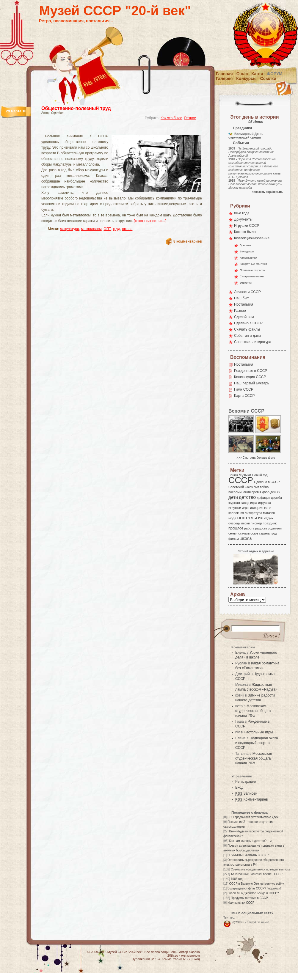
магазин (269, 513)
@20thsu (238, 922)
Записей (246, 793)
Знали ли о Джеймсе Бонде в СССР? (253, 893)
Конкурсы (246, 78)
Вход (239, 787)
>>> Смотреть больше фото (255, 457)
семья (232, 533)
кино (267, 508)
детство (247, 497)
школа (127, 229)
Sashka (194, 952)
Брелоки (245, 245)
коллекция (236, 513)
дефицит (263, 497)
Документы (243, 219)
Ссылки (268, 78)
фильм (233, 538)
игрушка (264, 502)
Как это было (171, 118)
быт (256, 487)
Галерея (224, 78)
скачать (244, 533)
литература (253, 513)
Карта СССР (244, 396)
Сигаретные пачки (252, 276)
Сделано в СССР (248, 323)
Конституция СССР (250, 377)
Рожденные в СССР (250, 371)
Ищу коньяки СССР (241, 902)
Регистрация (245, 781)
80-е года (242, 213)
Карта (258, 73)
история (257, 508)
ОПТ (107, 229)
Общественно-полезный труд (76, 108)
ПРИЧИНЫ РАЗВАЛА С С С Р (248, 855)
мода (232, 518)
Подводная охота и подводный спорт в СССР (256, 743)
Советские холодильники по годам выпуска (260, 869)
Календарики (248, 257)
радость (261, 528)
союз (254, 533)
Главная (224, 73)
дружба (276, 497)
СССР (240, 480)
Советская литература (252, 342)
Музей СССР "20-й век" (115, 10)
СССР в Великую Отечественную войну (256, 883)
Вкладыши (247, 251)
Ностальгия (243, 304)
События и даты (247, 336)
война (264, 487)
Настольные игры (258, 732)
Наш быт (241, 298)
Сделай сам (244, 317)
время (256, 492)
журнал (234, 502)
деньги (275, 492)
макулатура (69, 229)
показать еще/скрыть (267, 192)
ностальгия (250, 518)
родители (275, 528)
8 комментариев (187, 241)
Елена (240, 652)
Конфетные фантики (253, 263)
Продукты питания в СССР (249, 898)
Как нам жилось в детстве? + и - (251, 840)
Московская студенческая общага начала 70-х (253, 711)
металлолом (91, 229)
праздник (270, 523)
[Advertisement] (114, 129)
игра (253, 502)
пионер (256, 523)
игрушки (234, 508)
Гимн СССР (243, 389)
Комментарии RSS (175, 959)
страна (264, 533)
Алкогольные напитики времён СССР (257, 874)
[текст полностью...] (150, 221)
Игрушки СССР (246, 226)
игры (245, 508)
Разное (190, 118)
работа (249, 528)
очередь (234, 523)
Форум (274, 73)
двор (265, 492)
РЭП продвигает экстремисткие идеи (253, 817)
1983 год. (237, 879)
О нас (242, 73)
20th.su (172, 955)
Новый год (259, 475)
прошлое (235, 528)
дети (233, 497)
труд (116, 229)
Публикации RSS (144, 959)
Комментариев (251, 799)
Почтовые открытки (253, 270)
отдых (268, 518)
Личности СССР (247, 292)
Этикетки (246, 282)
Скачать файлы (247, 329)
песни (245, 523)
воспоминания (239, 492)
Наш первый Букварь (251, 383)
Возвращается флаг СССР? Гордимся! (254, 888)
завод (245, 502)
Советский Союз (240, 487)
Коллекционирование (251, 238)
